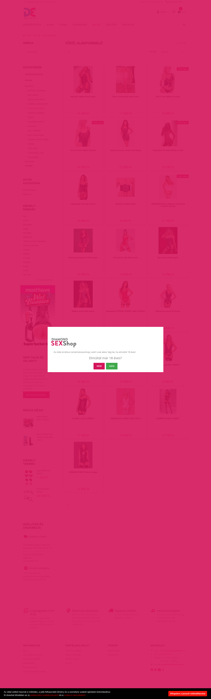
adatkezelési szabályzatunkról (44, 695)
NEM (99, 366)
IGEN (111, 366)
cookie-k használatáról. (75, 695)
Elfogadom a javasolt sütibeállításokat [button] (187, 694)
